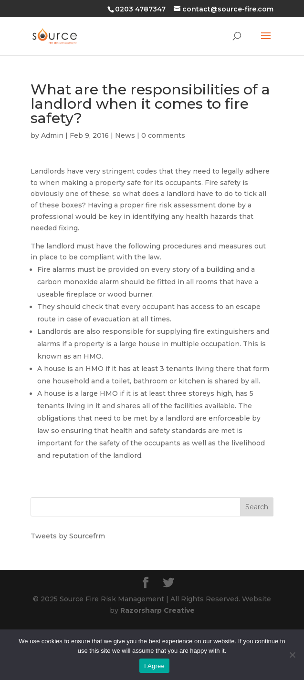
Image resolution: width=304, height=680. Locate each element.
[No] (292, 654)
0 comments (163, 135)
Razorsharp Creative (157, 610)
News (125, 135)
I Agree (154, 666)
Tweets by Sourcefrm (68, 536)
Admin (52, 135)
